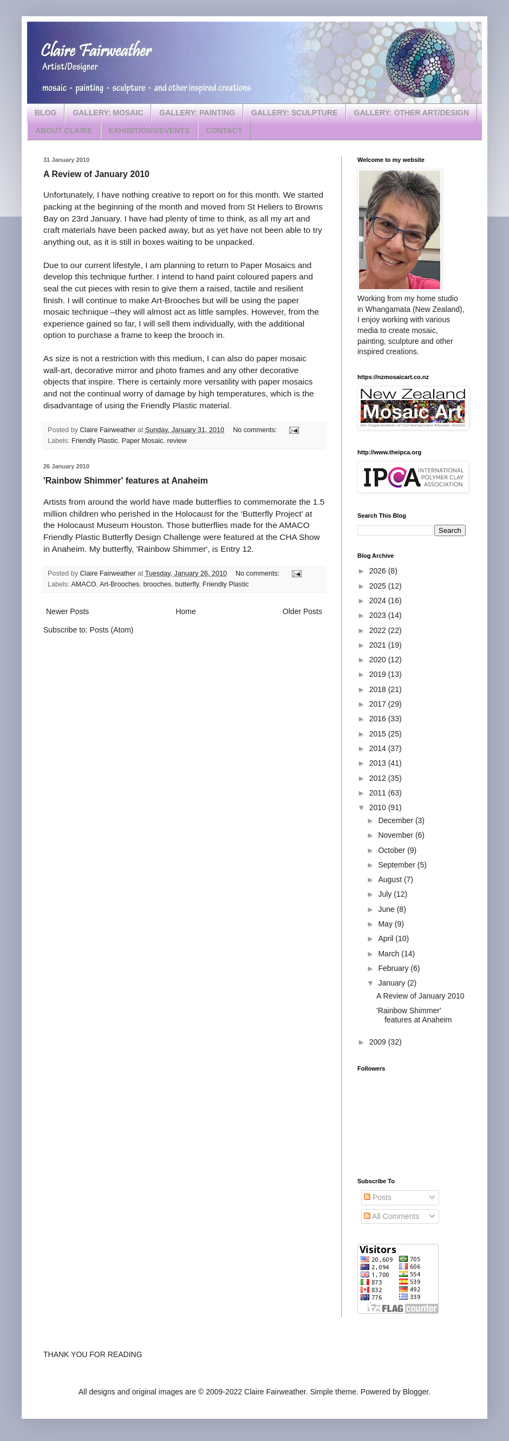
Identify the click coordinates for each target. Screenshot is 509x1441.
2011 (378, 792)
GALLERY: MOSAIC (108, 112)
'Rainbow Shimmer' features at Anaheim (125, 480)
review (177, 441)
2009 (378, 1042)
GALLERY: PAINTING (197, 112)
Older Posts (302, 611)
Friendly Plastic (94, 441)
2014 (378, 748)
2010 (378, 807)
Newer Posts (67, 611)
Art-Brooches (120, 584)
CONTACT (224, 130)
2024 (378, 600)
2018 (378, 689)
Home (185, 611)
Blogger (415, 1391)
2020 (378, 659)
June (387, 909)
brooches (157, 584)
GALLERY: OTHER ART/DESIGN (411, 112)
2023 (378, 615)
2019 (378, 674)
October (392, 850)
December (396, 820)
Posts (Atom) (112, 629)
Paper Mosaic (143, 441)
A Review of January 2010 (96, 174)
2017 (378, 704)
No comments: (256, 430)
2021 (378, 645)
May (386, 924)
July (386, 894)
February (394, 968)
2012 (378, 778)
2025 (378, 586)
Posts (377, 1197)
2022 (378, 630)
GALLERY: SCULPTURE (294, 112)
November (396, 835)
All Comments (391, 1216)
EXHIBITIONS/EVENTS (149, 130)
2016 (378, 718)
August (390, 879)
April (386, 938)
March (389, 953)
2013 (378, 763)
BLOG (45, 112)
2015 (378, 733)
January (392, 983)
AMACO (83, 584)
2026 (378, 570)
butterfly (187, 584)
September (397, 864)
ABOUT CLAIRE (64, 130)
